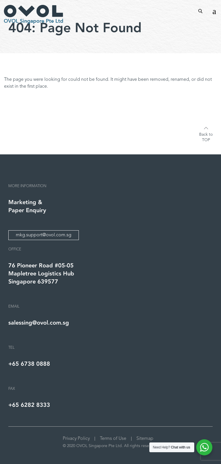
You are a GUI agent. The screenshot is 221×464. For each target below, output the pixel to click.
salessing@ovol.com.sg (38, 323)
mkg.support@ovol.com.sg (43, 235)
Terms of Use (113, 438)
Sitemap (144, 438)
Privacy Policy (76, 438)
